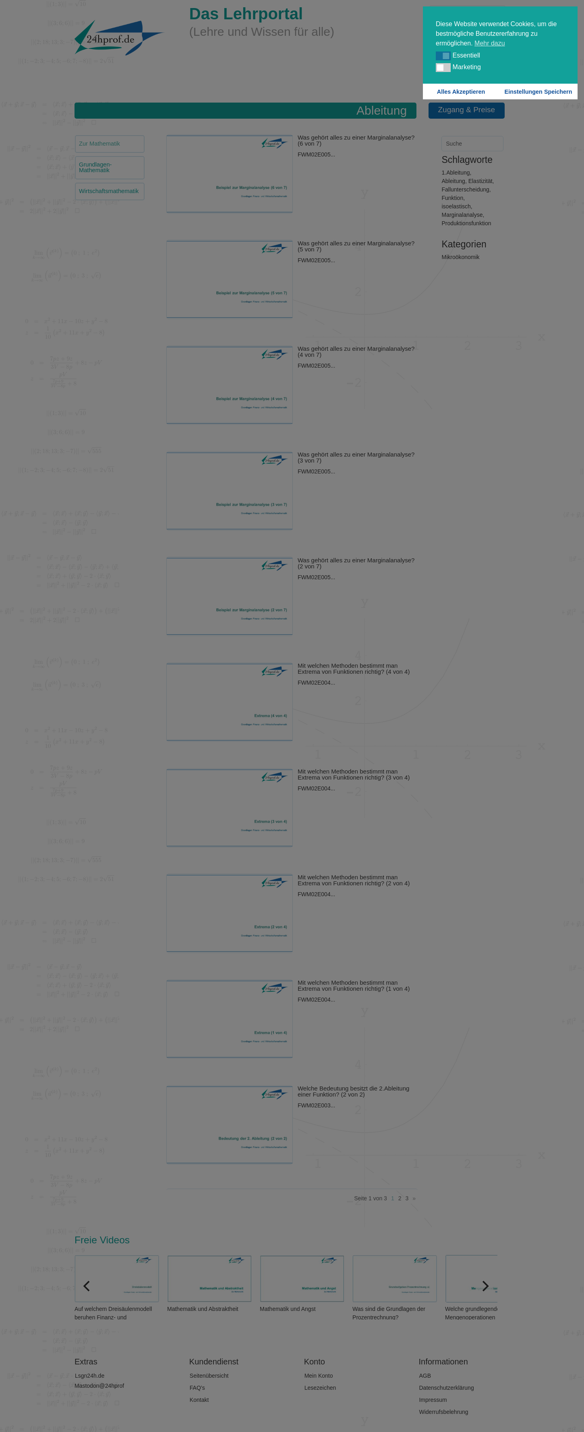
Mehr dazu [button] (489, 43)
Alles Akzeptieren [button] (461, 91)
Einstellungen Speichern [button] (538, 91)
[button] (443, 55)
